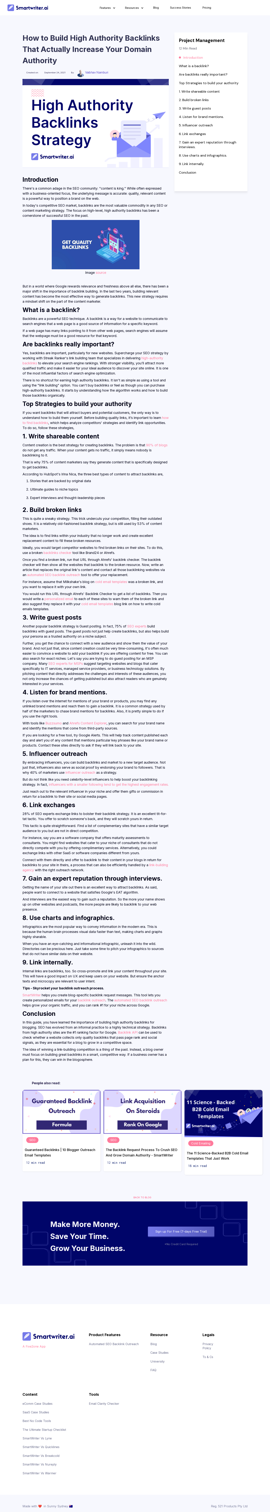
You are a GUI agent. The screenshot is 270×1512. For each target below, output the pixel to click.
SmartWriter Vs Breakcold (40, 1456)
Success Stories (180, 7)
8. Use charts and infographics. (203, 155)
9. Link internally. (191, 164)
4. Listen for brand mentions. (201, 117)
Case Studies (159, 1352)
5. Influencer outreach (196, 125)
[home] (28, 8)
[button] (106, 8)
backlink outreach (91, 1000)
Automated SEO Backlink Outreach (114, 1344)
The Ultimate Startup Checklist (44, 1430)
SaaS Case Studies (35, 1412)
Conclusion (187, 172)
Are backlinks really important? (203, 74)
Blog (156, 7)
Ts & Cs (207, 1357)
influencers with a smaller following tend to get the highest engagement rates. (109, 784)
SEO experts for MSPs (65, 664)
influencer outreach (80, 772)
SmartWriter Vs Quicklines (40, 1447)
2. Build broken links (194, 100)
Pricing (206, 7)
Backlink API (128, 1032)
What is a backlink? (194, 66)
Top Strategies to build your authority (208, 83)
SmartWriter (31, 995)
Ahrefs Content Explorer (87, 723)
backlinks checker (57, 553)
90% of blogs (156, 445)
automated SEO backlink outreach (53, 575)
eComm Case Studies (37, 1403)
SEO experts (137, 626)
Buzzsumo (53, 723)
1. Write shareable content (199, 91)
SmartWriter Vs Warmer (39, 1473)
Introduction (193, 57)
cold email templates (111, 582)
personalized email (58, 599)
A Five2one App (34, 1346)
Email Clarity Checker (104, 1403)
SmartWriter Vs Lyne (37, 1438)
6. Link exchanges (192, 134)
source (101, 273)
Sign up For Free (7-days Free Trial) (181, 1231)
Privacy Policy (207, 1346)
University (157, 1361)
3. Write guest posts (195, 108)
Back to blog (143, 1197)
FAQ (153, 1370)
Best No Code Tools (36, 1421)
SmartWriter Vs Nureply (39, 1464)
